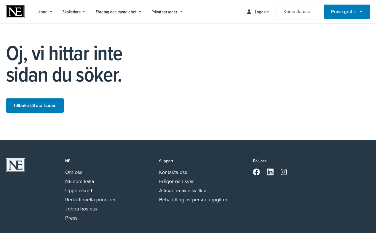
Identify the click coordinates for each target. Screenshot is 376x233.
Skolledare (74, 12)
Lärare (44, 12)
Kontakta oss (296, 11)
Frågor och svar (176, 181)
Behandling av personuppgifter (193, 199)
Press (71, 218)
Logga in (258, 11)
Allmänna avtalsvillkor (183, 190)
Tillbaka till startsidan (35, 105)
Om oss (73, 172)
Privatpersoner (167, 12)
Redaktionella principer (90, 199)
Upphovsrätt (78, 190)
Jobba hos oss (81, 208)
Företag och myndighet (119, 12)
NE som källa (79, 181)
